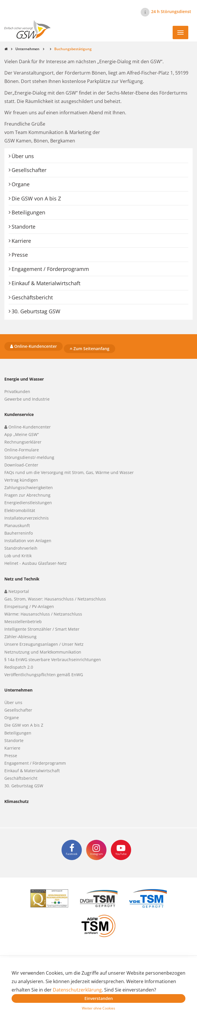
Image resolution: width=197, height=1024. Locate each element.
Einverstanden (98, 998)
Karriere (21, 240)
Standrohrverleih (20, 548)
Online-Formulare (21, 450)
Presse (20, 254)
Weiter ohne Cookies (98, 1008)
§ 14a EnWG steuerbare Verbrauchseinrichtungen (52, 659)
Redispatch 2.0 (18, 667)
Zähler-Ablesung (20, 636)
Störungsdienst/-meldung (29, 457)
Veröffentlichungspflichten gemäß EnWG (43, 674)
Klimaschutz (16, 801)
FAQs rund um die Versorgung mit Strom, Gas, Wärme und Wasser (69, 472)
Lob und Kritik (18, 555)
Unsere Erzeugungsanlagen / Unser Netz (44, 644)
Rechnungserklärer (22, 442)
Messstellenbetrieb (23, 621)
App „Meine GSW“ (21, 434)
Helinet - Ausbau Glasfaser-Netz (35, 563)
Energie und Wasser (24, 379)
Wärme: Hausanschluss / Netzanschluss (43, 614)
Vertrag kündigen (21, 480)
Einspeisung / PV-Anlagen (29, 606)
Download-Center (21, 465)
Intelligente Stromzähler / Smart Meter (41, 629)
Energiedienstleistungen (28, 502)
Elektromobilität (19, 510)
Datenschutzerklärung (77, 990)
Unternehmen (27, 48)
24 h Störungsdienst (171, 11)
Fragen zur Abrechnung (27, 495)
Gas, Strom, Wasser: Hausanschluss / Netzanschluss (55, 599)
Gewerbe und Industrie (27, 399)
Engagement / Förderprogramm (50, 268)
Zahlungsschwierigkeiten (28, 487)
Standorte (23, 226)
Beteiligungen (28, 212)
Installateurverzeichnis (26, 518)
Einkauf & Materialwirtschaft (46, 283)
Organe (21, 184)
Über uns (23, 156)
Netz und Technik (21, 579)
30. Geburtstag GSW (36, 311)
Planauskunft (17, 525)
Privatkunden (17, 391)
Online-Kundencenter (33, 346)
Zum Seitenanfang (89, 348)
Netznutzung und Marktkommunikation (42, 652)
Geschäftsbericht (32, 297)
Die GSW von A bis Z (36, 198)
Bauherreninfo (18, 533)
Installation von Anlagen (27, 540)
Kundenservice (19, 414)
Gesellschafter (29, 170)
